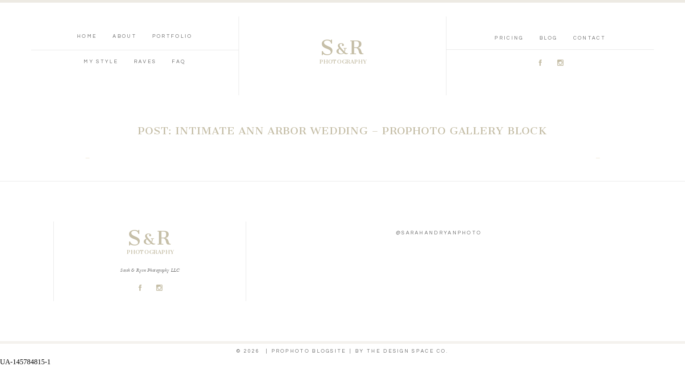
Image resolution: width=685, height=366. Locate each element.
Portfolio (172, 36)
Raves (145, 61)
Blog (548, 38)
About (125, 36)
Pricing (508, 38)
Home (87, 36)
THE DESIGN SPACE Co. (408, 351)
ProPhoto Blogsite (309, 351)
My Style (101, 61)
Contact (589, 38)
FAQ (179, 61)
